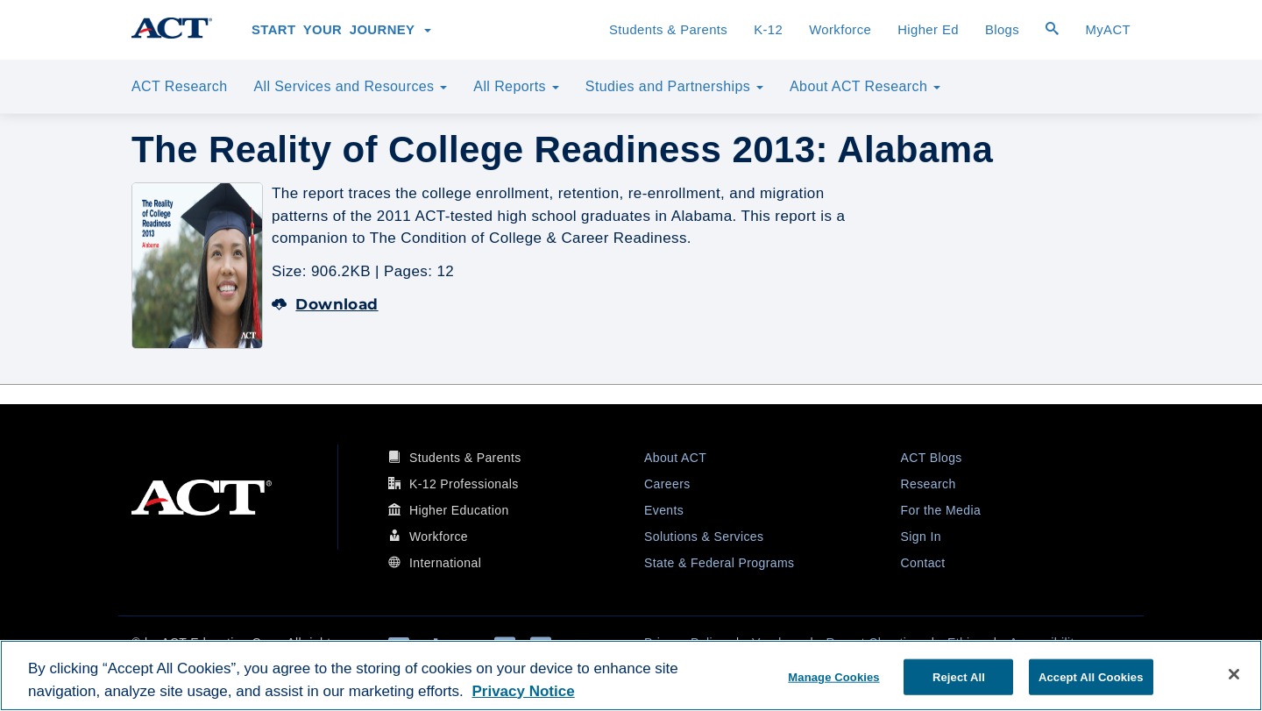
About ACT (675, 458)
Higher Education (459, 510)
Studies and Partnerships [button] (674, 86)
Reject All (958, 676)
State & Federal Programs (719, 563)
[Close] (1234, 674)
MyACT (1108, 30)
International (445, 563)
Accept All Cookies (1091, 676)
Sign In (921, 537)
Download (325, 304)
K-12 (768, 30)
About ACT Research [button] (865, 86)
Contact (923, 563)
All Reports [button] (516, 86)
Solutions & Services (703, 537)
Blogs (1002, 30)
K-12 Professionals (464, 484)
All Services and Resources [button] (350, 86)
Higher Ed (928, 30)
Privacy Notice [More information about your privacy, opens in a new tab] (522, 691)
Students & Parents (668, 30)
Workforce (840, 30)
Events (664, 510)
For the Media (941, 510)
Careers (667, 484)
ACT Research (179, 86)
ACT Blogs (931, 458)
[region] (631, 675)
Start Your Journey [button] (341, 30)
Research (928, 484)
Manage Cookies (833, 676)
